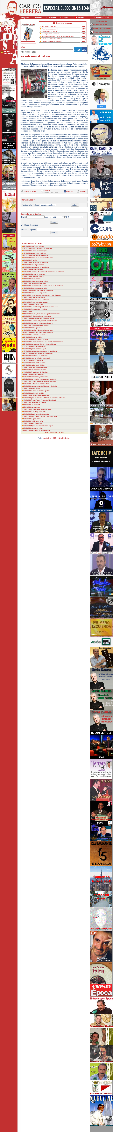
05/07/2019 (27, 274)
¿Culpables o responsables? (41, 409)
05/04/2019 (27, 302)
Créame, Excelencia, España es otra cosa (45, 314)
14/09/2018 (27, 372)
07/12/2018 (27, 344)
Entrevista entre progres (39, 302)
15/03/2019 (27, 309)
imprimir (83, 191)
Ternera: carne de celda (39, 288)
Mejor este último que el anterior (42, 323)
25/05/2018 (27, 398)
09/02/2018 (27, 428)
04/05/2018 (27, 405)
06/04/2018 (27, 412)
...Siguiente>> (65, 438)
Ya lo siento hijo (36, 423)
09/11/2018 (27, 353)
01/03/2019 (27, 314)
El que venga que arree (39, 367)
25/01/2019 (27, 325)
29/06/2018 (27, 386)
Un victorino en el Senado (40, 325)
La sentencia (35, 407)
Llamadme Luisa (36, 428)
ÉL (32, 311)
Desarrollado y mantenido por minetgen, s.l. (55, 1130)
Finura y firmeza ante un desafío (42, 332)
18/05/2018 (27, 400)
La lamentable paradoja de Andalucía (44, 351)
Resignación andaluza (38, 346)
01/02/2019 (27, 323)
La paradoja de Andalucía (40, 267)
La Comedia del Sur (38, 365)
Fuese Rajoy (35, 388)
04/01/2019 (27, 332)
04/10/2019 (27, 255)
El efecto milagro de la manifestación (44, 321)
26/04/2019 (27, 293)
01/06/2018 (27, 395)
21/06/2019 (27, 276)
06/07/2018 (27, 384)
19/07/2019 (27, 269)
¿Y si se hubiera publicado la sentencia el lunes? (48, 398)
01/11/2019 (27, 246)
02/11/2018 (27, 356)
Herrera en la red (100, 25)
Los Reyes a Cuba (37, 246)
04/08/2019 (27, 267)
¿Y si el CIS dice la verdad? (40, 358)
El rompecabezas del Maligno (52, 41)
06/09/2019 (27, 265)
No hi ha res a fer (37, 421)
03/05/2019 (27, 290)
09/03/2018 (27, 419)
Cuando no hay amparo (39, 251)
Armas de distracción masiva (52, 39)
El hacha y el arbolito (38, 412)
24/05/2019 (27, 286)
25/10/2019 (27, 248)
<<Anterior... (47, 438)
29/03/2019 (27, 304)
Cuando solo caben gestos (40, 391)
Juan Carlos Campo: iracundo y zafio (44, 416)
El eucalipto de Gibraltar (39, 262)
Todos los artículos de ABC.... (55, 433)
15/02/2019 (27, 318)
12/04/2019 (27, 300)
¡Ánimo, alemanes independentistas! (43, 381)
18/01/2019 (27, 328)
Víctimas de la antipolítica (40, 384)
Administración (101, 21)
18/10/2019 (27, 251)
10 (60, 438)
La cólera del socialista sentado (42, 330)
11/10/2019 (27, 253)
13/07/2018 (27, 381)
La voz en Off (35, 405)
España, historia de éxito (39, 339)
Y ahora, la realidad (37, 393)
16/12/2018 (27, 339)
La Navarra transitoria (38, 283)
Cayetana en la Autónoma (40, 300)
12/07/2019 (27, 272)
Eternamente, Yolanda (49, 31)
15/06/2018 (27, 391)
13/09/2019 (27, 262)
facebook (69, 191)
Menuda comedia (37, 269)
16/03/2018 (27, 416)
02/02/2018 (27, 430)
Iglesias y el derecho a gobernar (42, 290)
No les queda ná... (37, 328)
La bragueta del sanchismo (51, 34)
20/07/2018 (27, 379)
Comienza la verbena (38, 363)
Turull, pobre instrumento (40, 414)
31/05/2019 (27, 283)
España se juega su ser (39, 293)
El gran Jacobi (36, 419)
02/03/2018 (27, 421)
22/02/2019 (27, 316)
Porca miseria (36, 279)
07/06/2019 (27, 281)
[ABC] (84, 26)
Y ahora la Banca (37, 360)
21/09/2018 (27, 370)
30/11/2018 (27, 346)
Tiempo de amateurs (38, 274)
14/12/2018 (27, 342)
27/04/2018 (27, 407)
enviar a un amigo (30, 191)
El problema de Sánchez (39, 372)
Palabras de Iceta (37, 304)
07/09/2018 (27, 374)
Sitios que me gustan (102, 32)
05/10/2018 (27, 365)
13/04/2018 (27, 409)
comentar (47, 190)
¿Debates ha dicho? (38, 297)
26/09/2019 (27, 258)
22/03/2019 (27, 307)
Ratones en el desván (38, 370)
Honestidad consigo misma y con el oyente (46, 295)
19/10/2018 (27, 360)
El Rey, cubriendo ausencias (41, 316)
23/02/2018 (27, 423)
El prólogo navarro (37, 276)
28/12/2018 (27, 335)
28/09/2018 (27, 367)
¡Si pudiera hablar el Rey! (40, 281)
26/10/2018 (27, 358)
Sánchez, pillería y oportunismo (42, 353)
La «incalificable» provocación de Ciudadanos (47, 286)
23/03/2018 (27, 414)
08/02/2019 (27, 321)
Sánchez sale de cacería (50, 29)
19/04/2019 (27, 297)
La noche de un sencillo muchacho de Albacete (47, 272)
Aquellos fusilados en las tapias (42, 426)
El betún (34, 260)
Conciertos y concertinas (39, 377)
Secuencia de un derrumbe (40, 430)
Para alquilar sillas (37, 265)
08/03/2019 (27, 311)
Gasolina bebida (36, 337)
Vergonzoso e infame (38, 253)
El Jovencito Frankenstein (40, 395)
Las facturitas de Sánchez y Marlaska (44, 386)
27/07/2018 (27, 377)
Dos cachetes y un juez (39, 309)
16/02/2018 (27, 426)
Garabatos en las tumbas (39, 356)
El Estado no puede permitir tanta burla (44, 307)
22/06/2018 (27, 388)
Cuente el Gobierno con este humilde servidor (47, 342)
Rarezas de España (37, 374)
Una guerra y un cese (49, 26)
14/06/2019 (27, 279)
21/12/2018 (27, 337)
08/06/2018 (27, 393)
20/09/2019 (27, 260)
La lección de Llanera (38, 402)
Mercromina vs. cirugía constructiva (43, 379)
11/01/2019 (27, 330)
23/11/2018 (27, 349)
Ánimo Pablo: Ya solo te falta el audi (43, 400)
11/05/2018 (27, 402)
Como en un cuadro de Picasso (42, 258)
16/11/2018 (27, 351)
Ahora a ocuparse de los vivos (41, 248)
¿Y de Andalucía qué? (38, 349)
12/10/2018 (27, 363)
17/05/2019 (27, 288)
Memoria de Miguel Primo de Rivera (43, 344)
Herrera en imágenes (102, 28)
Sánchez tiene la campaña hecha (42, 318)
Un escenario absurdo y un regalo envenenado (58, 36)
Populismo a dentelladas (39, 255)
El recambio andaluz (38, 335)
